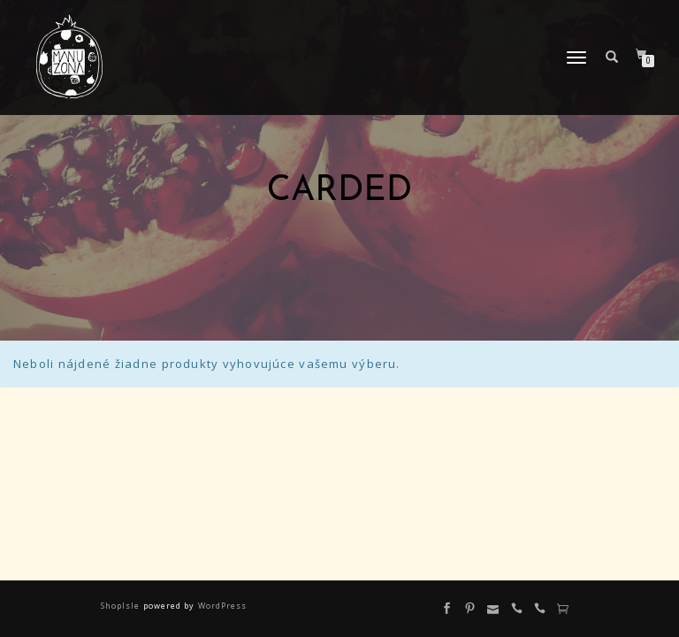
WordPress (220, 605)
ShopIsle (121, 605)
